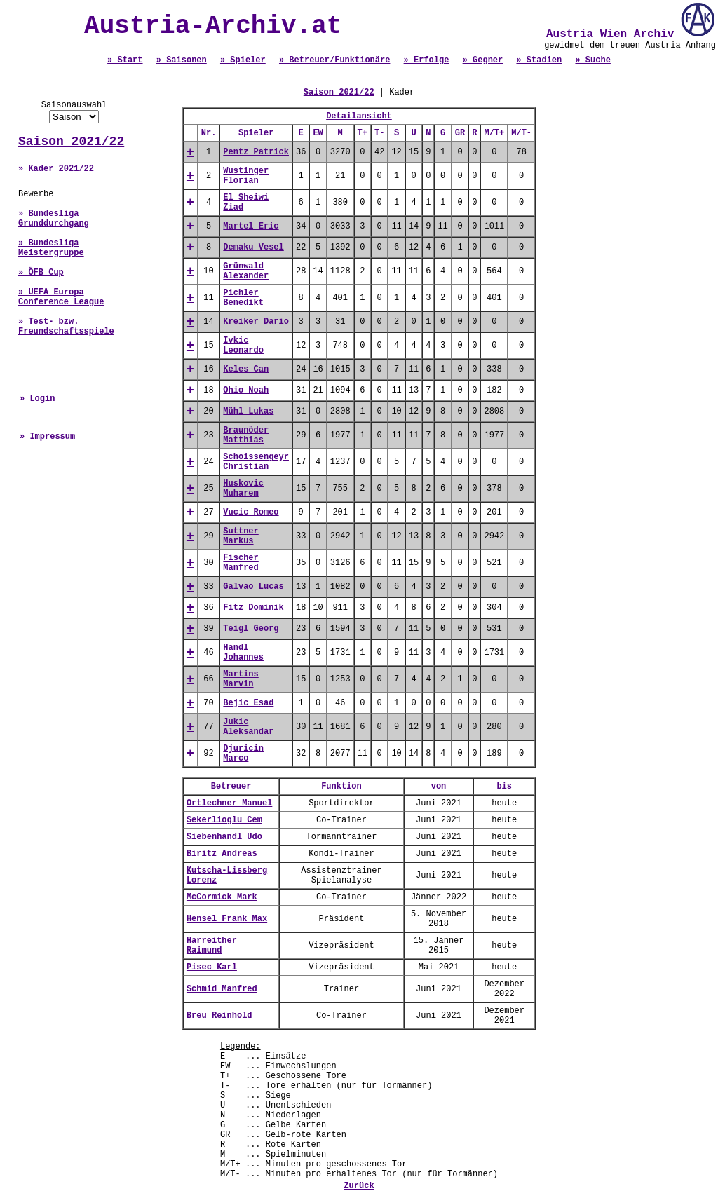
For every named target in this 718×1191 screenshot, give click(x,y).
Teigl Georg (250, 629)
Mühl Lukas (248, 411)
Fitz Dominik (253, 608)
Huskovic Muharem (243, 488)
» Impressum (47, 437)
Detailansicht (359, 116)
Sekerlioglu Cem (224, 820)
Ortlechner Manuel (229, 803)
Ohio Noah (246, 390)
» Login (37, 399)
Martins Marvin (240, 679)
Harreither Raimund (212, 945)
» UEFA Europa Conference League (61, 297)
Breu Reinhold (219, 1016)
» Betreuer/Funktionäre (334, 60)
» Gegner (483, 60)
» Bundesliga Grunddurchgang (53, 219)
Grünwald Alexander (246, 271)
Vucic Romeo (250, 512)
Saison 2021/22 (71, 142)
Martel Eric (250, 226)
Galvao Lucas (253, 587)
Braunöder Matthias (246, 435)
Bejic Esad (248, 703)
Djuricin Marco (243, 753)
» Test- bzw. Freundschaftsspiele (66, 326)
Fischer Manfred (240, 563)
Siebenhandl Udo (224, 837)
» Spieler (243, 60)
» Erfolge (426, 60)
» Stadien (539, 60)
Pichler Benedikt (243, 298)
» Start (124, 60)
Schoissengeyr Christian (256, 462)
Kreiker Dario (256, 322)
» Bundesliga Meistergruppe (51, 248)
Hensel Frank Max (227, 919)
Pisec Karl (212, 967)
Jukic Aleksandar (248, 727)
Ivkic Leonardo (243, 345)
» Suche (592, 60)
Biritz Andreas (222, 854)
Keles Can (246, 369)
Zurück (359, 1186)
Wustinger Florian (246, 176)
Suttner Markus (240, 536)
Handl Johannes (243, 652)
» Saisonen (181, 60)
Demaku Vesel (253, 247)
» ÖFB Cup (41, 273)
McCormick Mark (222, 897)
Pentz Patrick (256, 152)
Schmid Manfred (222, 989)
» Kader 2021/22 (56, 169)
